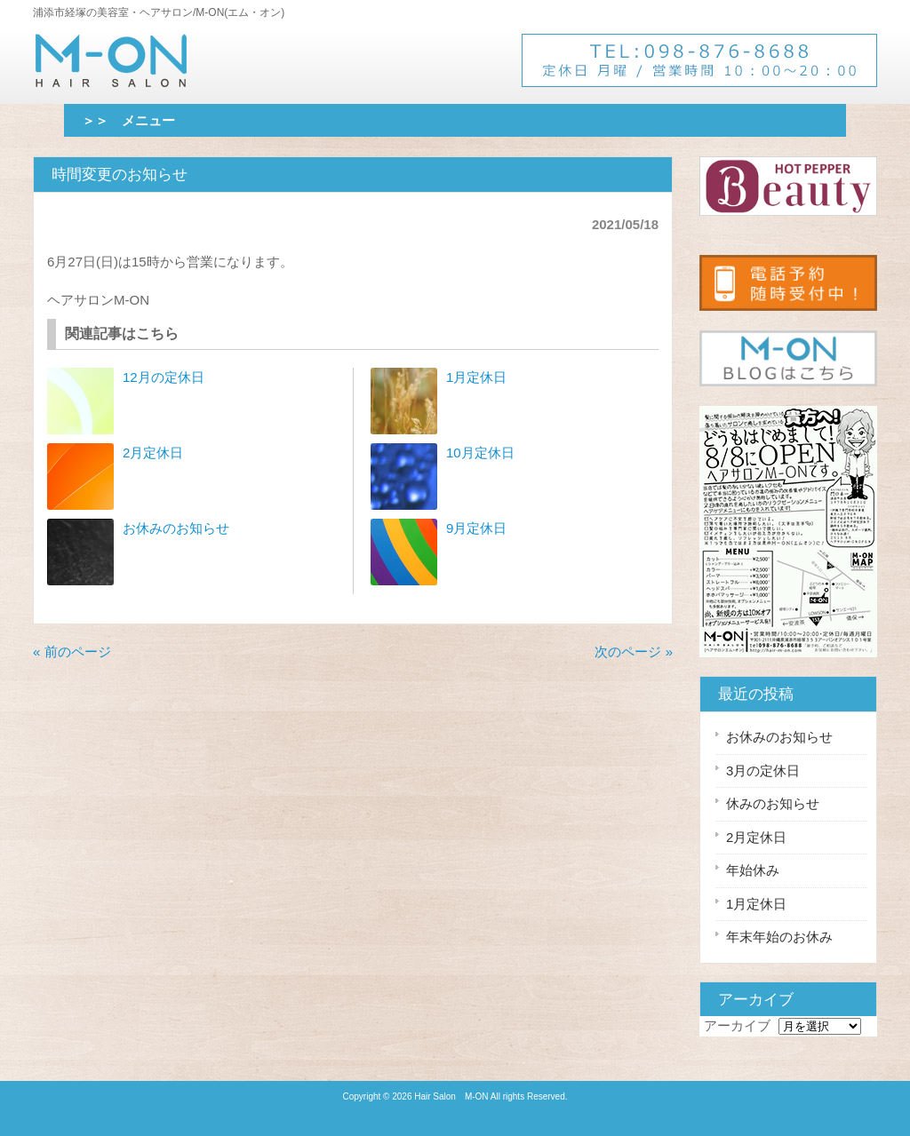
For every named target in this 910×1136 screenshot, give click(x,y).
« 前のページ (72, 651)
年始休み (752, 870)
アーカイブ (737, 1025)
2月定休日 (153, 452)
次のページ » (634, 651)
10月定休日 (480, 452)
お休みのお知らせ (176, 528)
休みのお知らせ (772, 803)
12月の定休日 (163, 377)
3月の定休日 (763, 770)
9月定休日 (476, 528)
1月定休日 (476, 377)
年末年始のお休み (779, 936)
